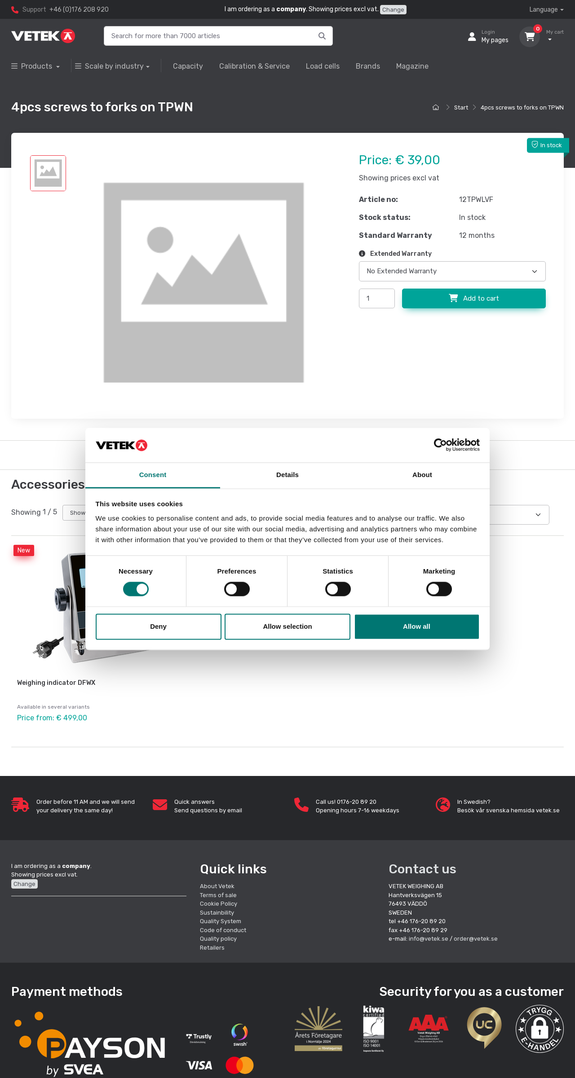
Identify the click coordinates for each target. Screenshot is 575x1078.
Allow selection (287, 626)
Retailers (212, 945)
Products (32, 66)
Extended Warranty (395, 254)
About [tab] (422, 474)
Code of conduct (223, 928)
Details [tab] (287, 474)
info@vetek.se (428, 937)
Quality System (220, 919)
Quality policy (218, 937)
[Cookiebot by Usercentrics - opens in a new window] (440, 445)
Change (393, 9)
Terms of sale (218, 893)
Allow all (416, 626)
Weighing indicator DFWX (56, 683)
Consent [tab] (153, 474)
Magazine (412, 66)
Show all (81, 512)
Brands (368, 66)
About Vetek (217, 884)
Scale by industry (109, 66)
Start (461, 107)
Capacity (188, 66)
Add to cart (474, 298)
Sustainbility (217, 910)
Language (544, 9)
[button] (540, 1027)
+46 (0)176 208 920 (79, 9)
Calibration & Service (254, 66)
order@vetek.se (476, 937)
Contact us (422, 867)
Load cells (323, 66)
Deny (158, 626)
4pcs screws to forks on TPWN (522, 107)
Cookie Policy (218, 902)
